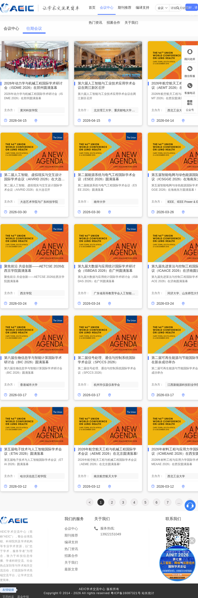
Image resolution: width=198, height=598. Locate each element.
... (178, 502)
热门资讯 (71, 549)
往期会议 (34, 28)
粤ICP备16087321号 (126, 593)
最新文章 (71, 569)
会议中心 (106, 7)
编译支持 (142, 7)
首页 (92, 7)
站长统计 (148, 593)
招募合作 (71, 556)
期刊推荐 (124, 7)
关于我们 (71, 562)
